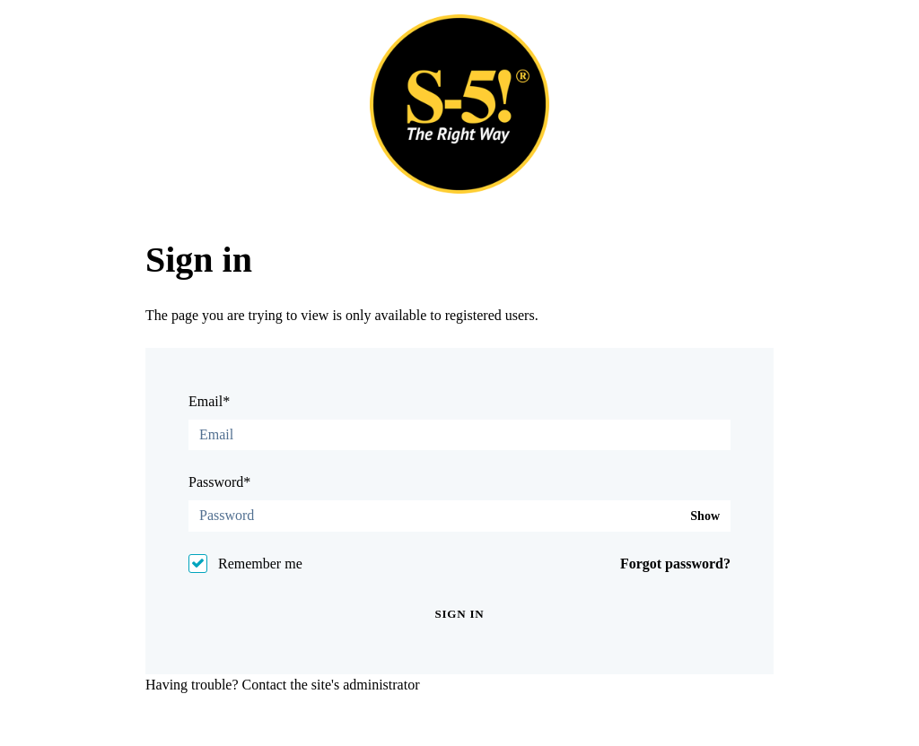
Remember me (260, 563)
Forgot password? (675, 563)
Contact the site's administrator (331, 684)
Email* (209, 401)
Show (705, 516)
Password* (219, 482)
